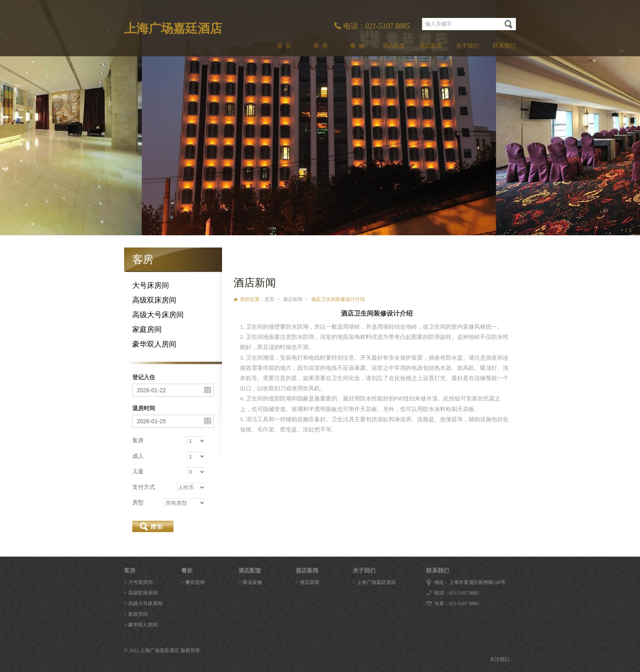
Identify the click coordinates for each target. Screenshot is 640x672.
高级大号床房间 (158, 315)
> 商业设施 (250, 582)
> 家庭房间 (136, 614)
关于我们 (467, 46)
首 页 (284, 46)
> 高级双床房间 (141, 593)
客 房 (320, 46)
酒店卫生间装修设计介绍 (338, 299)
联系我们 (504, 46)
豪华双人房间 (154, 344)
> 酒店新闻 (307, 582)
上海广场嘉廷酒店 (173, 28)
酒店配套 (393, 46)
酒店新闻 (430, 46)
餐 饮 (357, 46)
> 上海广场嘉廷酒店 (374, 582)
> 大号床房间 (138, 582)
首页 (269, 299)
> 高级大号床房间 (143, 603)
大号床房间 (150, 285)
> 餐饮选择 (193, 582)
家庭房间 (147, 329)
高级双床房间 (154, 300)
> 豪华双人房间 (141, 625)
